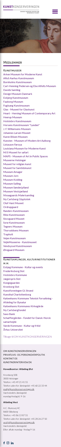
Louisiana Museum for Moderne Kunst (24, 148)
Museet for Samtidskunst (17, 167)
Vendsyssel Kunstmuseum (17, 245)
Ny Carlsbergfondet (14, 310)
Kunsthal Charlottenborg (17, 294)
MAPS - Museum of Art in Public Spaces (25, 156)
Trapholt (8, 234)
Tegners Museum (12, 226)
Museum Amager (12, 171)
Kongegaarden (11, 282)
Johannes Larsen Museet (16, 132)
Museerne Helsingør (14, 160)
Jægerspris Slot (11, 278)
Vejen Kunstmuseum (14, 238)
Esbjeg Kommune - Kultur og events (23, 267)
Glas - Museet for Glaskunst (18, 109)
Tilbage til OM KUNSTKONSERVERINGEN (27, 336)
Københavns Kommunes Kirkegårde (23, 306)
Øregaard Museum (13, 249)
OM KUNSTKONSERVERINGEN (19, 351)
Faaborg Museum (13, 101)
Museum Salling (12, 183)
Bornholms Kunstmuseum (17, 82)
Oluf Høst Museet (13, 203)
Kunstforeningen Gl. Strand (18, 290)
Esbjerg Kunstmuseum (15, 97)
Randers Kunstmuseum (16, 210)
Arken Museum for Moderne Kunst (22, 74)
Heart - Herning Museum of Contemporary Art (29, 113)
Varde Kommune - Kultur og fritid (21, 325)
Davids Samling (11, 89)
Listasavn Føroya (12, 144)
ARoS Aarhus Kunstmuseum (18, 78)
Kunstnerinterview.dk (17, 362)
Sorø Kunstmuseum (14, 222)
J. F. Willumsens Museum (17, 128)
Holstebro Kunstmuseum (17, 121)
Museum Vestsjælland (15, 191)
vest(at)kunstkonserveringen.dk (19, 422)
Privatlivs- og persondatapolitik (24, 355)
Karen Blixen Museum (15, 136)
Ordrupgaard (10, 206)
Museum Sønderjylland (16, 187)
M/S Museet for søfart (15, 152)
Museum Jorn (10, 175)
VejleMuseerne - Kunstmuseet (20, 242)
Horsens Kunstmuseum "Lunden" (21, 125)
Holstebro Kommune (15, 274)
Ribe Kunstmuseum (14, 214)
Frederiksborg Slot (13, 271)
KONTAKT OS (10, 358)
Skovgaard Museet (13, 218)
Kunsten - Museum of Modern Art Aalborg (27, 140)
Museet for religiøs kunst (17, 164)
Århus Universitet (13, 329)
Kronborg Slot (11, 286)
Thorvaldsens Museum (16, 230)
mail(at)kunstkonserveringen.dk (18, 389)
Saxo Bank (9, 313)
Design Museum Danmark (17, 93)
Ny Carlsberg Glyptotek (16, 199)
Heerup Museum (12, 117)
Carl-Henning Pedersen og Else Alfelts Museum (29, 85)
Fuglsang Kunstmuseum (16, 105)
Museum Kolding (12, 179)
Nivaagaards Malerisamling (18, 195)
